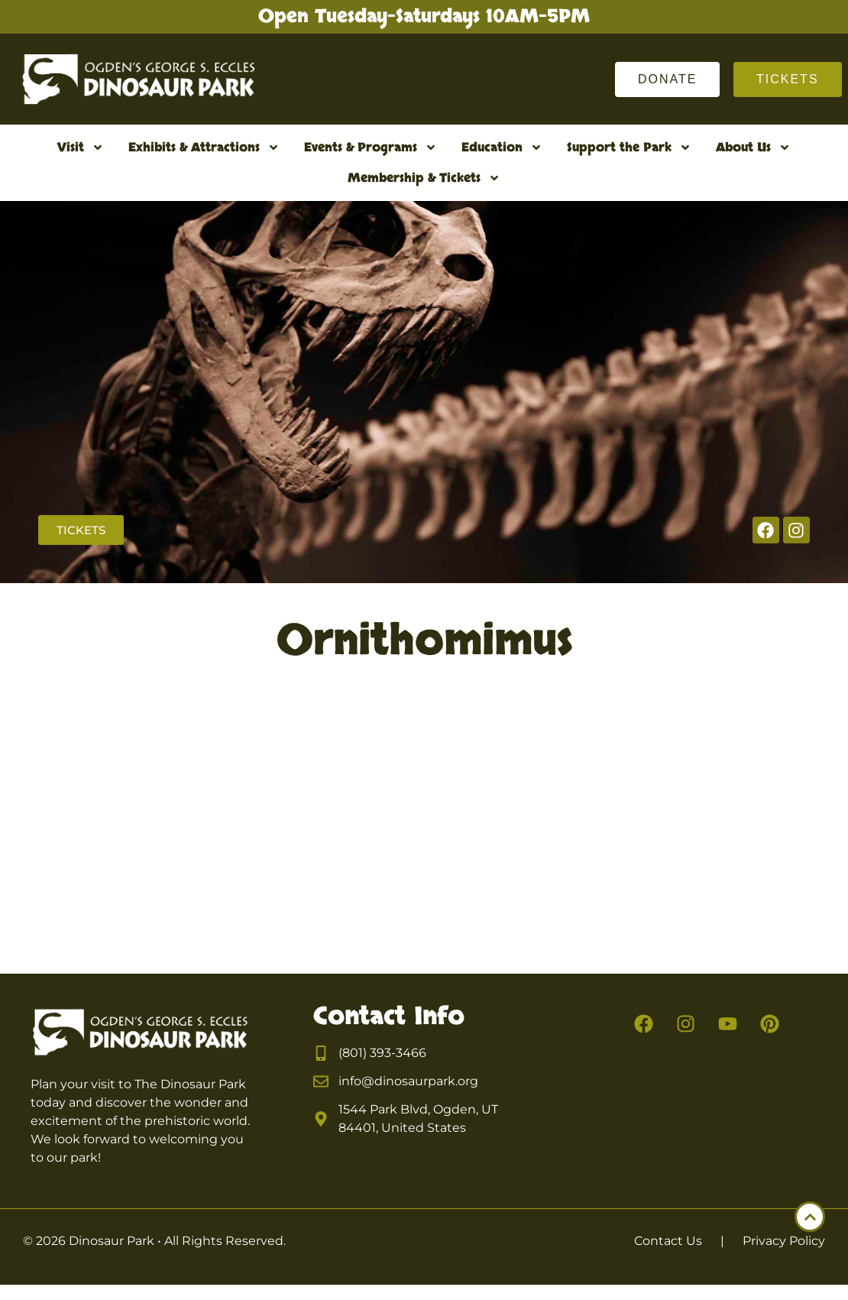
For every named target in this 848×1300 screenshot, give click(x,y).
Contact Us (668, 1241)
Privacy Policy (784, 1241)
